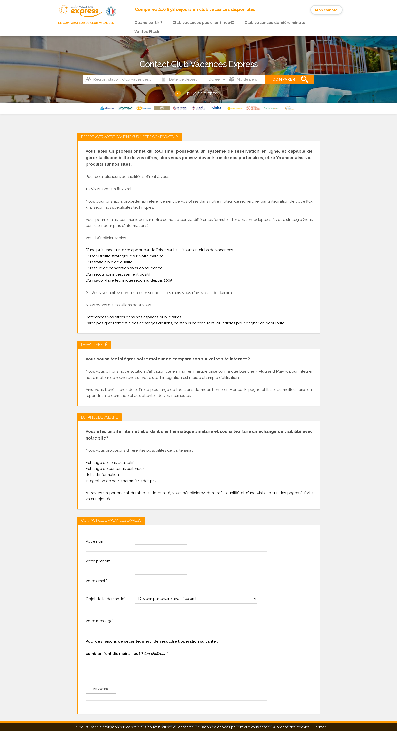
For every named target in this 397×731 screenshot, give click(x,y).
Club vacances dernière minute (275, 22)
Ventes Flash (146, 31)
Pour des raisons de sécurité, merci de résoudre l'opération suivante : (152, 647)
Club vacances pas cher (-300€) (203, 22)
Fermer (320, 727)
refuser (166, 727)
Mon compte (326, 10)
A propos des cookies (291, 727)
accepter (185, 727)
